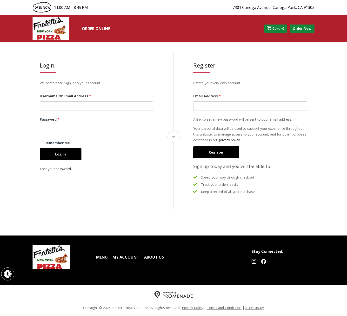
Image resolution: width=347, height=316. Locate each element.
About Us (154, 257)
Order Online (96, 28)
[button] (7, 273)
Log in (60, 154)
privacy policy (229, 140)
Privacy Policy (192, 307)
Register (216, 152)
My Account (126, 257)
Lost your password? (56, 169)
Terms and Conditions (224, 307)
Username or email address (73, 95)
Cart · (275, 28)
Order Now (302, 28)
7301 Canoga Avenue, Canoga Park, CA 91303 (273, 7)
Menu (102, 257)
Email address (214, 95)
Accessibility (254, 307)
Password (57, 119)
